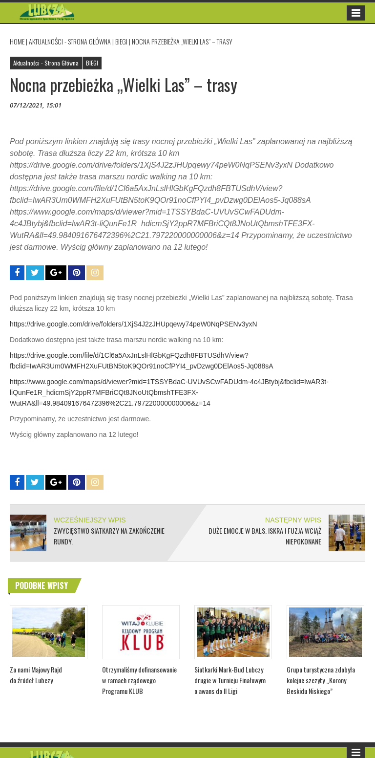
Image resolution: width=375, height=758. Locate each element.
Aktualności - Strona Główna (70, 41)
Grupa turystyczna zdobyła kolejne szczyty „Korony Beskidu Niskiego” (321, 680)
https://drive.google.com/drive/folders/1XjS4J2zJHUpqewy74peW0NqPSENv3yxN (133, 324)
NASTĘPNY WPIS (293, 520)
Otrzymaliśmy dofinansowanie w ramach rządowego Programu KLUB (139, 680)
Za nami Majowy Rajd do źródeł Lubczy (36, 674)
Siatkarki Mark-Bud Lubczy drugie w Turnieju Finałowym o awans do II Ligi (230, 680)
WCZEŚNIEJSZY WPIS (90, 520)
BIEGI (121, 41)
